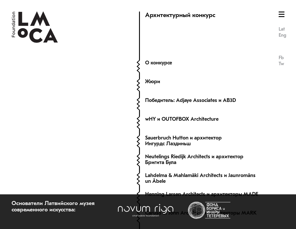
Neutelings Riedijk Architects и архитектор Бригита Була (194, 159)
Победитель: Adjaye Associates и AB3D (190, 100)
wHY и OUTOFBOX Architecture (182, 119)
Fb (281, 57)
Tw (281, 63)
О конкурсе (158, 63)
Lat (282, 29)
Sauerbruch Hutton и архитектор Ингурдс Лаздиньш (183, 141)
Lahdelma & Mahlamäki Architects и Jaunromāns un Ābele (200, 178)
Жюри (152, 82)
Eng (282, 35)
